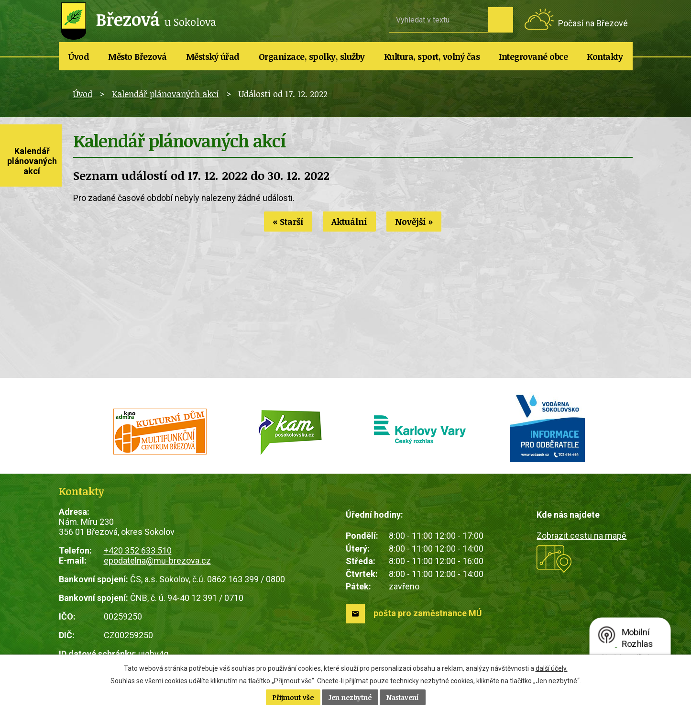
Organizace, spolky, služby (312, 56)
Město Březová (137, 56)
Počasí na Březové (593, 23)
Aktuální (349, 221)
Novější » (414, 221)
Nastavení (402, 697)
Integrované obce (533, 56)
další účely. (552, 668)
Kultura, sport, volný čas (432, 56)
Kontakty (605, 56)
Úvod (78, 56)
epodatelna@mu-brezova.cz (157, 560)
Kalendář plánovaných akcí (165, 94)
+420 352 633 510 (138, 550)
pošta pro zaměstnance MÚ (427, 613)
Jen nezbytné (350, 697)
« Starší (288, 221)
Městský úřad (213, 56)
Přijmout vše (293, 697)
